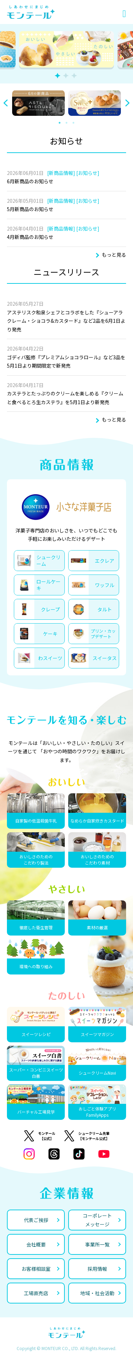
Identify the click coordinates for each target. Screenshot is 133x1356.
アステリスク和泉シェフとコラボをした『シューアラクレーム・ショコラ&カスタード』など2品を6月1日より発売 (66, 321)
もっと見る (114, 254)
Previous (5, 102)
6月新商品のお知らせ (30, 181)
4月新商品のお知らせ (30, 236)
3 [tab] (74, 75)
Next (127, 102)
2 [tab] (66, 75)
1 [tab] (57, 75)
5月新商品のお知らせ (30, 209)
